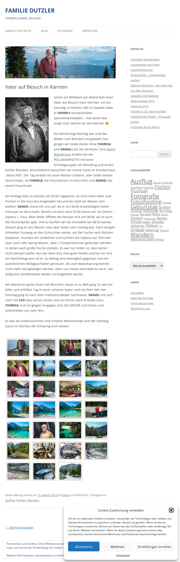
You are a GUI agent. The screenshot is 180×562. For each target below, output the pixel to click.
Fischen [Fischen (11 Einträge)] (162, 187)
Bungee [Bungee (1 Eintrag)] (157, 182)
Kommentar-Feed (142, 303)
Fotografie (65, 31)
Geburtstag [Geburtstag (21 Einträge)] (144, 206)
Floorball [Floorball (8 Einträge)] (139, 191)
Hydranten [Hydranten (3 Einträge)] (151, 211)
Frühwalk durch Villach (145, 127)
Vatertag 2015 (139, 106)
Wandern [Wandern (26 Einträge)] (142, 234)
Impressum (123, 555)
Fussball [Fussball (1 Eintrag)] (166, 202)
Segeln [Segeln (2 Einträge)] (146, 222)
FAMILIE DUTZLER (30, 10)
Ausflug (10, 500)
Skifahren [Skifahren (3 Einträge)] (138, 226)
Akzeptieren (84, 546)
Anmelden (137, 293)
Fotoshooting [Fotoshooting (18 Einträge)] (146, 201)
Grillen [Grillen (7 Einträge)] (165, 207)
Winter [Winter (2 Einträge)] (159, 239)
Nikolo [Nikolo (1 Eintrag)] (164, 214)
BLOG (44, 31)
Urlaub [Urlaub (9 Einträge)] (137, 230)
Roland (65, 495)
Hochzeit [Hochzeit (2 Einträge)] (136, 211)
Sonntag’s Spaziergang (145, 59)
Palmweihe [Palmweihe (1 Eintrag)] (150, 218)
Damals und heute (18, 31)
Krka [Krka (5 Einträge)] (156, 214)
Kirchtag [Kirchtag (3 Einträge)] (166, 211)
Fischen (21, 500)
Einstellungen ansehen (154, 546)
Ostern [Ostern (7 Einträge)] (137, 218)
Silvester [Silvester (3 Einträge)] (158, 222)
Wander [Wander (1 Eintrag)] (164, 230)
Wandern (33, 500)
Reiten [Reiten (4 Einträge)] (162, 218)
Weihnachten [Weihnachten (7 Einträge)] (143, 239)
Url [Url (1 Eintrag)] (161, 226)
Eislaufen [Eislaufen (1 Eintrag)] (168, 182)
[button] (171, 510)
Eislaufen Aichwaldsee (145, 96)
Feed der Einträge (142, 298)
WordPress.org (140, 308)
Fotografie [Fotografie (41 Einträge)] (145, 196)
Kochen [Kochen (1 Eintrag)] (135, 214)
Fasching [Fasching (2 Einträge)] (136, 187)
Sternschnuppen (19, 527)
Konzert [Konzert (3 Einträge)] (145, 214)
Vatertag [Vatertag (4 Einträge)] (152, 230)
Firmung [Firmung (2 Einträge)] (148, 187)
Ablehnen (117, 546)
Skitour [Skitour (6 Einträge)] (152, 225)
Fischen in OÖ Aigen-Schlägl (148, 111)
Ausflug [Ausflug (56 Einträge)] (141, 181)
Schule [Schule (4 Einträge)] (136, 221)
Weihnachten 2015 (142, 101)
